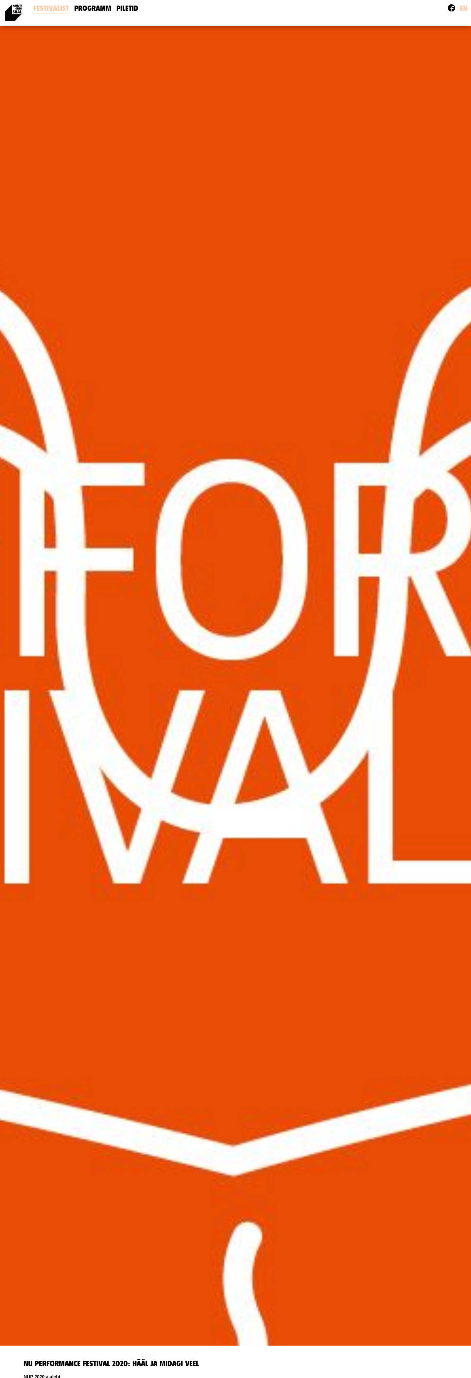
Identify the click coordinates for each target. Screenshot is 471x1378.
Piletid (127, 8)
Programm (92, 8)
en (464, 8)
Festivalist (51, 8)
